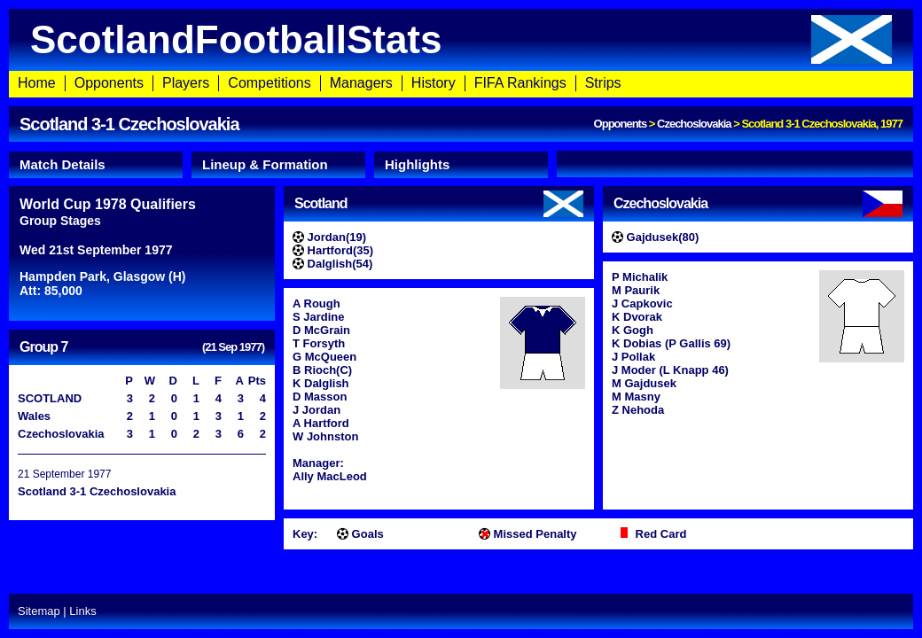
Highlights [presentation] (417, 164)
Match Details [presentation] (62, 164)
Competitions (269, 82)
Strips (603, 82)
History (433, 82)
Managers (361, 82)
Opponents (109, 82)
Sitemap (39, 611)
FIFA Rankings (520, 82)
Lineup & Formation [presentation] (265, 164)
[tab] (96, 165)
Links (82, 611)
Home (37, 82)
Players (185, 82)
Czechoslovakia (694, 123)
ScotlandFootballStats (461, 39)
